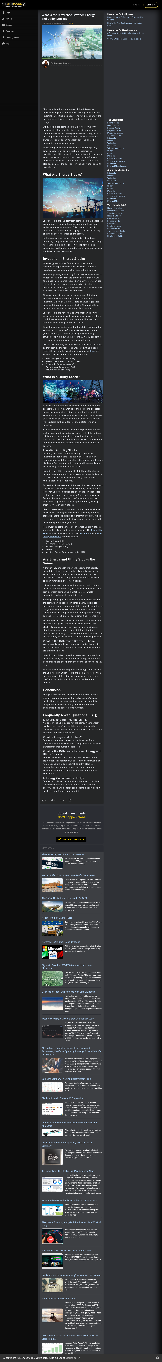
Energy (110, 151)
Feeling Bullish (113, 123)
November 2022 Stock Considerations (61, 942)
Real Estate (111, 163)
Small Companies (114, 136)
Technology (111, 143)
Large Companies (114, 130)
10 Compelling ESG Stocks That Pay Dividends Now (68, 1171)
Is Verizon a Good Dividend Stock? (59, 1298)
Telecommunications (115, 148)
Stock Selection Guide (116, 211)
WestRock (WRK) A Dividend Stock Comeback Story (68, 1018)
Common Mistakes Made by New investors (124, 39)
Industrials (111, 138)
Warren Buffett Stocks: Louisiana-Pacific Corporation (68, 875)
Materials (111, 156)
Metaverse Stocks (114, 229)
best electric (85, 533)
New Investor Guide (115, 236)
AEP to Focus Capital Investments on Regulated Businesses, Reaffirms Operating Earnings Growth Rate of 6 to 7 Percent (72, 1051)
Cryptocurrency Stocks (116, 231)
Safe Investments (114, 226)
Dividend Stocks (113, 128)
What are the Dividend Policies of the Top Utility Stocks (69, 1200)
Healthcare (111, 146)
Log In (136, 5)
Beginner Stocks (113, 221)
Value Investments (114, 213)
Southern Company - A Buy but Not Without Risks (66, 1079)
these (92, 351)
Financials (111, 141)
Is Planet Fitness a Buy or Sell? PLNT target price (66, 1250)
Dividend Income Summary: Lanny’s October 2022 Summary (67, 1144)
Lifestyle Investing (114, 208)
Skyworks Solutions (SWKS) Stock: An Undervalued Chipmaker (67, 967)
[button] (19, 13)
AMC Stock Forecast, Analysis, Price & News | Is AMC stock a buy (72, 1224)
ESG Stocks (111, 223)
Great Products (113, 218)
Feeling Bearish (113, 125)
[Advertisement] (72, 87)
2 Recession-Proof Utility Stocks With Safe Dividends (68, 991)
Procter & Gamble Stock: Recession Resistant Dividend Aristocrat (69, 1124)
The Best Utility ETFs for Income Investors (63, 854)
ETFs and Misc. (113, 201)
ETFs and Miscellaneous (117, 166)
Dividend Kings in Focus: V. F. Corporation (63, 1098)
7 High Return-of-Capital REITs (57, 917)
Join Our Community (71, 839)
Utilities (110, 153)
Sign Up (151, 5)
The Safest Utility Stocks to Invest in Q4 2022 (64, 898)
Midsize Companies (115, 133)
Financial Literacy (114, 216)
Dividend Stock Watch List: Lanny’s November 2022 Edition (71, 1275)
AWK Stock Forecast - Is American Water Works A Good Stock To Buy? (70, 1337)
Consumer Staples (114, 158)
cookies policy (72, 1358)
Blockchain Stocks (114, 234)
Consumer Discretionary (116, 161)
